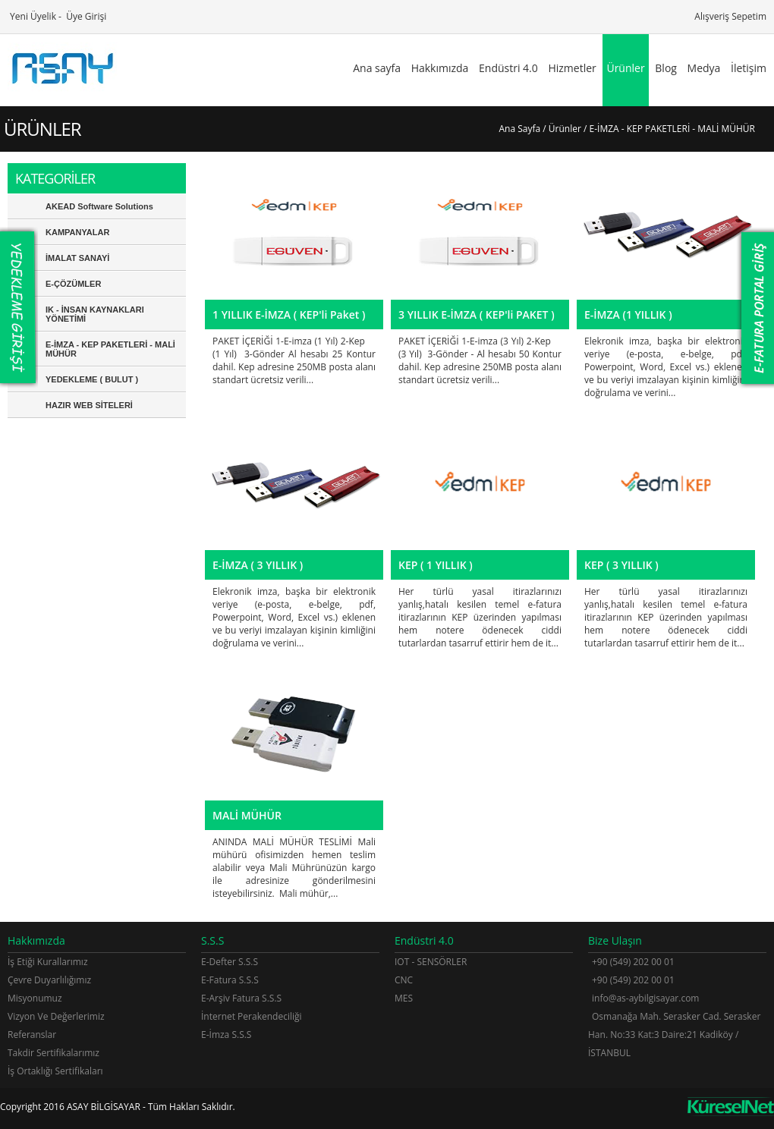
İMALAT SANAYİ (77, 258)
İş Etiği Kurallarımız (48, 961)
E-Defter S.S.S (229, 961)
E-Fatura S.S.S (230, 979)
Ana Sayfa (520, 128)
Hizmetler (572, 68)
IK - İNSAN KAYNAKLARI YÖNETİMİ (95, 314)
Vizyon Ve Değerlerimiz (56, 1016)
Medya (704, 68)
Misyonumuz (35, 998)
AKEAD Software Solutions (99, 206)
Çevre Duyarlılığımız (49, 979)
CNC (404, 979)
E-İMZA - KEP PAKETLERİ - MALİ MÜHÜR (110, 349)
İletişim (748, 68)
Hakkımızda (440, 68)
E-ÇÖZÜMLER (73, 283)
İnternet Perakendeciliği (251, 1016)
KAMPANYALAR (77, 232)
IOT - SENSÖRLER (431, 961)
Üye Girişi (85, 16)
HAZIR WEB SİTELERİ (89, 405)
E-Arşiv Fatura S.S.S (241, 998)
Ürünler (625, 68)
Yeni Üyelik (32, 16)
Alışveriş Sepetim (729, 16)
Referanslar (32, 1034)
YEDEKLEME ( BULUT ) (92, 379)
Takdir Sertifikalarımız (53, 1052)
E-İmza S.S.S (226, 1034)
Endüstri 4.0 (508, 68)
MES (404, 998)
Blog (666, 68)
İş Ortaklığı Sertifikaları (55, 1071)
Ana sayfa (377, 68)
